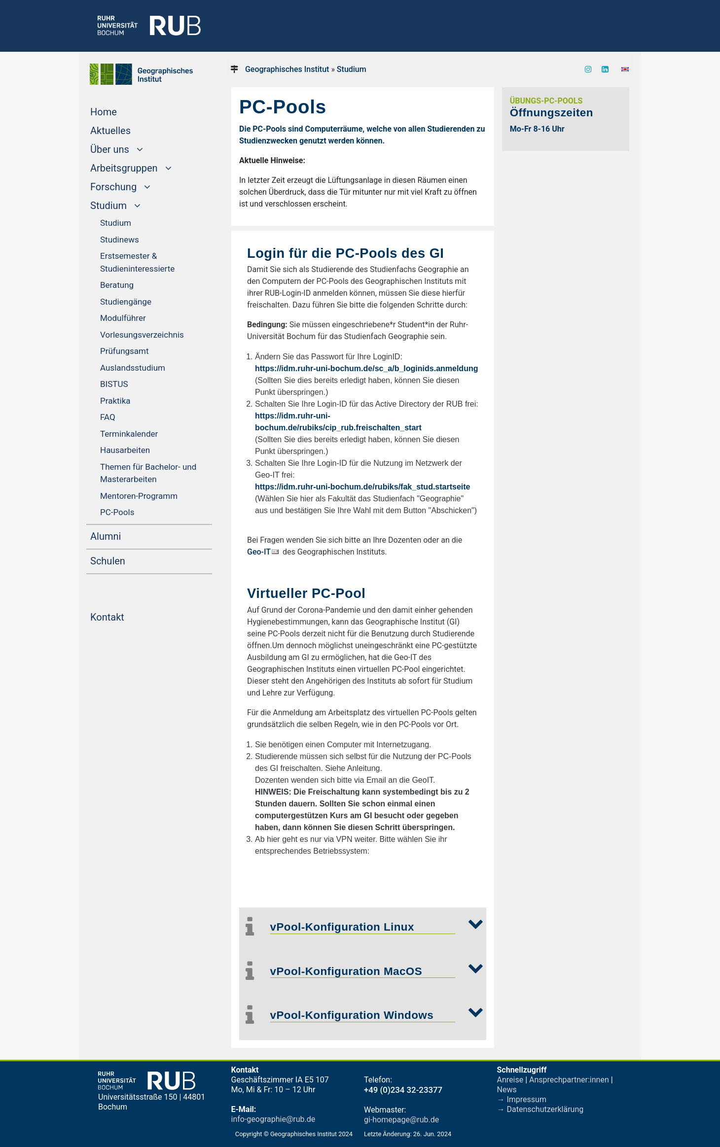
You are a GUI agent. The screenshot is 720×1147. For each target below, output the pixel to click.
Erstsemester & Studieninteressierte (137, 262)
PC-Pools (117, 512)
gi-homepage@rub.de (401, 1119)
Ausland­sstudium (132, 368)
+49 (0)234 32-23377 (403, 1090)
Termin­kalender (129, 434)
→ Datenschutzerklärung (540, 1109)
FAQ (107, 417)
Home (122, 111)
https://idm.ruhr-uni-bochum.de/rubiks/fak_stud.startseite (362, 487)
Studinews (119, 239)
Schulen (126, 560)
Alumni (124, 535)
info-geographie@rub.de (273, 1119)
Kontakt (126, 616)
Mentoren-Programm (139, 496)
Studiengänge (125, 302)
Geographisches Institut (287, 69)
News (507, 1089)
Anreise (510, 1079)
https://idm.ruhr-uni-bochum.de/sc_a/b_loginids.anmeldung (366, 368)
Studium (115, 223)
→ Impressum (521, 1099)
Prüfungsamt (124, 351)
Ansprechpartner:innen (569, 1079)
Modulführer (123, 318)
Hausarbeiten (125, 450)
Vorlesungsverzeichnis (142, 335)
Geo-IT (259, 551)
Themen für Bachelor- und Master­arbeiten (148, 473)
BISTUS (114, 384)
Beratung (117, 285)
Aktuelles (129, 130)
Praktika (115, 401)
